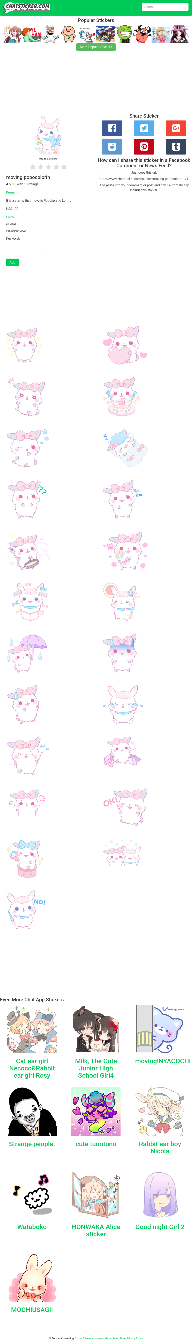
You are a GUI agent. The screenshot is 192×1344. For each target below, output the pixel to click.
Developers (89, 1338)
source (10, 216)
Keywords (102, 1338)
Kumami (12, 192)
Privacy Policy (135, 1338)
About (78, 1338)
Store (123, 1338)
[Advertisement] (96, 84)
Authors (113, 1338)
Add (12, 262)
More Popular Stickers (96, 47)
